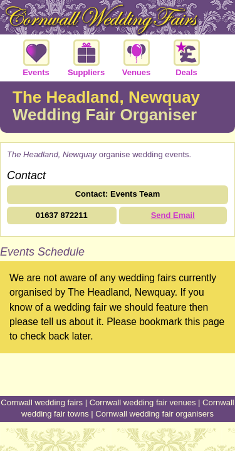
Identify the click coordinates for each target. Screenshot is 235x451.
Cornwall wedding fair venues (143, 402)
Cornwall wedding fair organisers (154, 413)
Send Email (173, 215)
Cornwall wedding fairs (42, 402)
